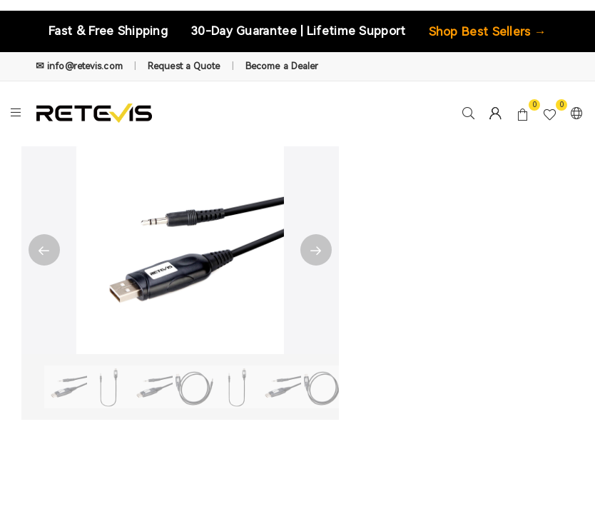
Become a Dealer (282, 66)
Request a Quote (184, 66)
